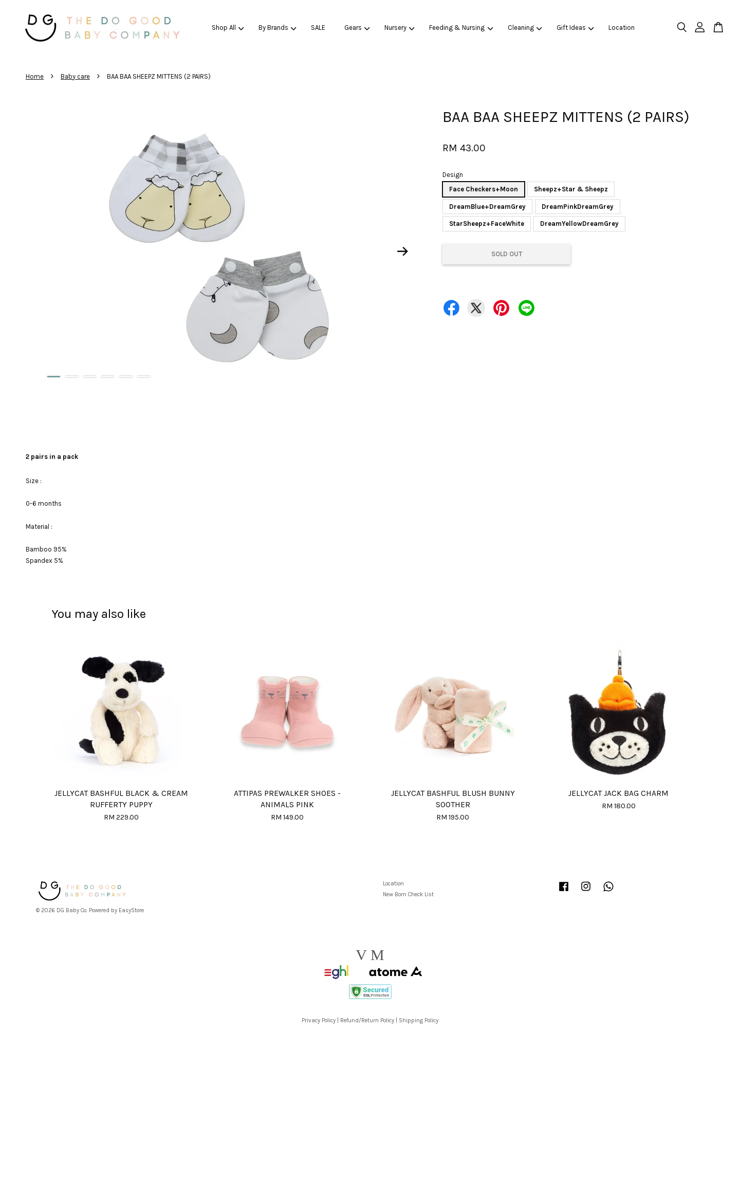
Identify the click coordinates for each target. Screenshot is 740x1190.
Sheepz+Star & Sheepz (571, 189)
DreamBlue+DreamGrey (487, 206)
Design (452, 175)
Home (35, 76)
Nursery (399, 27)
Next (403, 251)
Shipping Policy (418, 1020)
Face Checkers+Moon (483, 189)
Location (621, 27)
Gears (357, 27)
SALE (318, 27)
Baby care (75, 76)
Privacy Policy (319, 1020)
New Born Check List (408, 894)
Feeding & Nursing (461, 27)
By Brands (277, 27)
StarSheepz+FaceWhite (486, 223)
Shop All (228, 27)
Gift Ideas (575, 27)
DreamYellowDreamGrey (579, 223)
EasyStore (131, 910)
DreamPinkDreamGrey (578, 206)
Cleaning (525, 27)
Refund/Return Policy (367, 1020)
